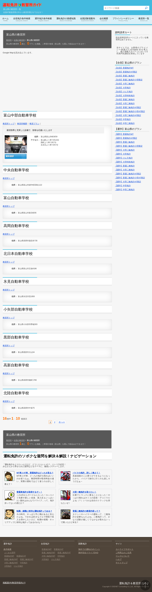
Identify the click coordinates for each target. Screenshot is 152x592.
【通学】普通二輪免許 (125, 142)
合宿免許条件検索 (21, 19)
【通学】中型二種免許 (125, 189)
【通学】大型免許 (123, 154)
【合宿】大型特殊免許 (125, 95)
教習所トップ (9, 123)
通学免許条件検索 (43, 19)
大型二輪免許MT (11, 563)
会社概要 (104, 19)
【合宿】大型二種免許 (125, 103)
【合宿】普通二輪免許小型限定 (129, 80)
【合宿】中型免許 (123, 119)
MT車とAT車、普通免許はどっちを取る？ (35, 473)
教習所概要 (22, 123)
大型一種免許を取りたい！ (84, 492)
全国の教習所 (19, 40)
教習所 (9, 40)
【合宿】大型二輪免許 (125, 84)
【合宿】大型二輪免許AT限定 (128, 115)
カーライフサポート (124, 549)
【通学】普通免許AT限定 (126, 138)
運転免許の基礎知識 (66, 19)
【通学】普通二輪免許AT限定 (128, 174)
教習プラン (34, 123)
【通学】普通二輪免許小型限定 (129, 146)
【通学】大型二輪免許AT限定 (128, 182)
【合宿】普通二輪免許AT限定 (128, 107)
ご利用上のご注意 (123, 552)
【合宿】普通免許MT (124, 68)
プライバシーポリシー (123, 19)
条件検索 (7, 549)
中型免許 (23, 563)
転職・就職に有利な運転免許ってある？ (34, 511)
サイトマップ (122, 563)
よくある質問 (9, 553)
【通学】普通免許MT (124, 134)
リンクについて (123, 556)
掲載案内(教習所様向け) (14, 582)
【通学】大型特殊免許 (125, 162)
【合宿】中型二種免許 (125, 123)
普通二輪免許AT (26, 559)
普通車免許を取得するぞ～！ (29, 492)
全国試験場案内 (87, 19)
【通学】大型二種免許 (125, 170)
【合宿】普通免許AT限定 (126, 72)
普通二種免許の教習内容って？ (86, 511)
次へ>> (62, 422)
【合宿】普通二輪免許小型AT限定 (130, 111)
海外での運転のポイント (89, 549)
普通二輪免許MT (11, 559)
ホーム (5, 19)
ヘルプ (119, 559)
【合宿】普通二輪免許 (125, 76)
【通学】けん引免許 (124, 158)
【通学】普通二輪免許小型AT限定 (130, 178)
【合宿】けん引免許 (124, 91)
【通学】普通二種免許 (125, 166)
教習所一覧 (143, 19)
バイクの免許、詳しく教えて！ (86, 473)
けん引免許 (18, 566)
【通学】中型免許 (123, 185)
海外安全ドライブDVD (88, 552)
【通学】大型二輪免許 (125, 150)
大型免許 (8, 566)
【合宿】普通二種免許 (125, 99)
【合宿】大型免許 (123, 88)
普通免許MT (9, 556)
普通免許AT (21, 556)
